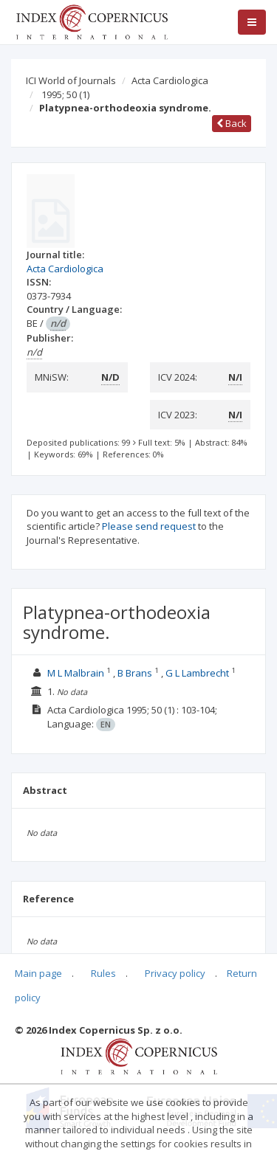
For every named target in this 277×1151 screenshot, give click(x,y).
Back (231, 123)
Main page (38, 973)
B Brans (134, 673)
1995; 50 (65, 94)
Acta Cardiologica (169, 80)
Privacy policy (175, 973)
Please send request (149, 526)
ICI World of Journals (71, 80)
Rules (103, 973)
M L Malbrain (75, 673)
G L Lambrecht (197, 673)
